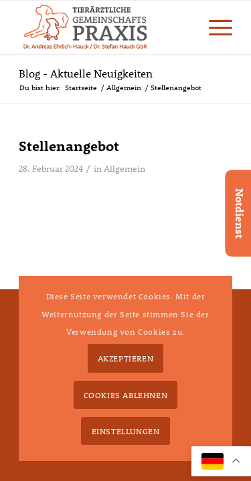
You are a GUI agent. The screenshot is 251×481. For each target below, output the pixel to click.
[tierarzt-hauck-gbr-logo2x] (104, 27)
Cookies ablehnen (126, 394)
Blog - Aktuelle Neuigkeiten (86, 73)
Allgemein (124, 168)
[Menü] (213, 27)
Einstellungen (126, 431)
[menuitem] (213, 27)
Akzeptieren (126, 358)
